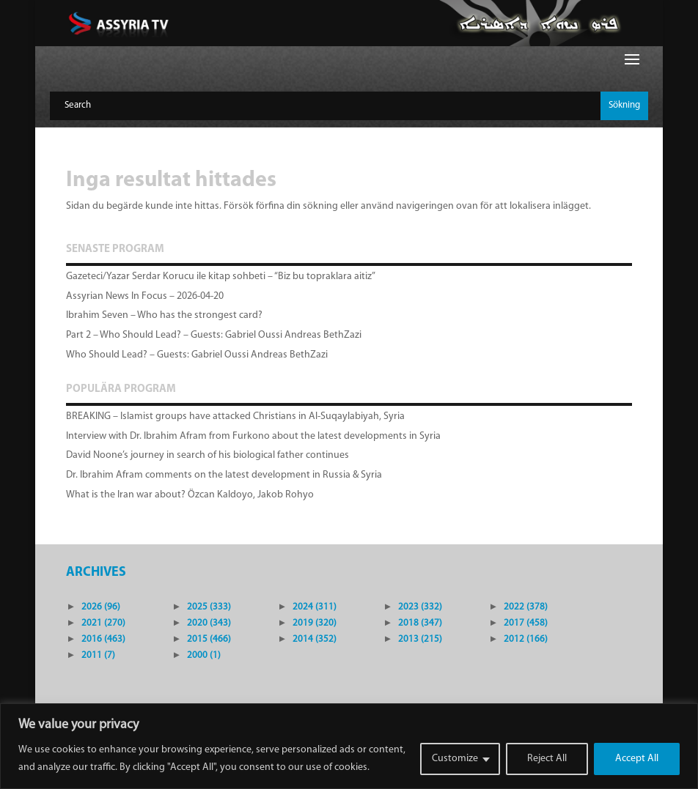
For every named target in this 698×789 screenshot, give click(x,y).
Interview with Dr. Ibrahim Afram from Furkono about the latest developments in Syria (253, 436)
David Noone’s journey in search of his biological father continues (207, 455)
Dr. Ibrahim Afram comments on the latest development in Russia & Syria (224, 475)
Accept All (636, 758)
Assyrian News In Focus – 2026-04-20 (145, 296)
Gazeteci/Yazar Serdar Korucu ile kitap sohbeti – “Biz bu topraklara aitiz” (220, 276)
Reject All (547, 758)
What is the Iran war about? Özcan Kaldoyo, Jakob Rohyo (190, 494)
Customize (455, 758)
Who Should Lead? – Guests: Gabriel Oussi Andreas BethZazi (197, 354)
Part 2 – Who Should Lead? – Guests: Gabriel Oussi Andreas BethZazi (213, 335)
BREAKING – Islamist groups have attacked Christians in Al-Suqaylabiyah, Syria (235, 416)
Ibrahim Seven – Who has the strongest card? (164, 315)
